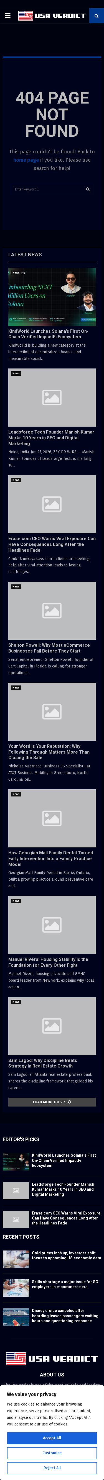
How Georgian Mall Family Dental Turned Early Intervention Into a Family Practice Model (50, 858)
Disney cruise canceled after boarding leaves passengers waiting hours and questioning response (65, 1315)
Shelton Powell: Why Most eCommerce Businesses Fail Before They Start (49, 648)
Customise (52, 1453)
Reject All (52, 1468)
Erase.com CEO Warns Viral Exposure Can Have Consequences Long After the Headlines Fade (52, 544)
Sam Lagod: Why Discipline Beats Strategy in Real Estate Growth (42, 1063)
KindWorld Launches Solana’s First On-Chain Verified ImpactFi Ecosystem (48, 334)
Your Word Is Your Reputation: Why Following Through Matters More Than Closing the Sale (49, 752)
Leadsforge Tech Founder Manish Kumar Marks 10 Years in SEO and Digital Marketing (51, 437)
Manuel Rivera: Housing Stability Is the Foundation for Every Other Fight (48, 962)
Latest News (25, 254)
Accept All (52, 1438)
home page (26, 160)
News (16, 272)
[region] (52, 1432)
